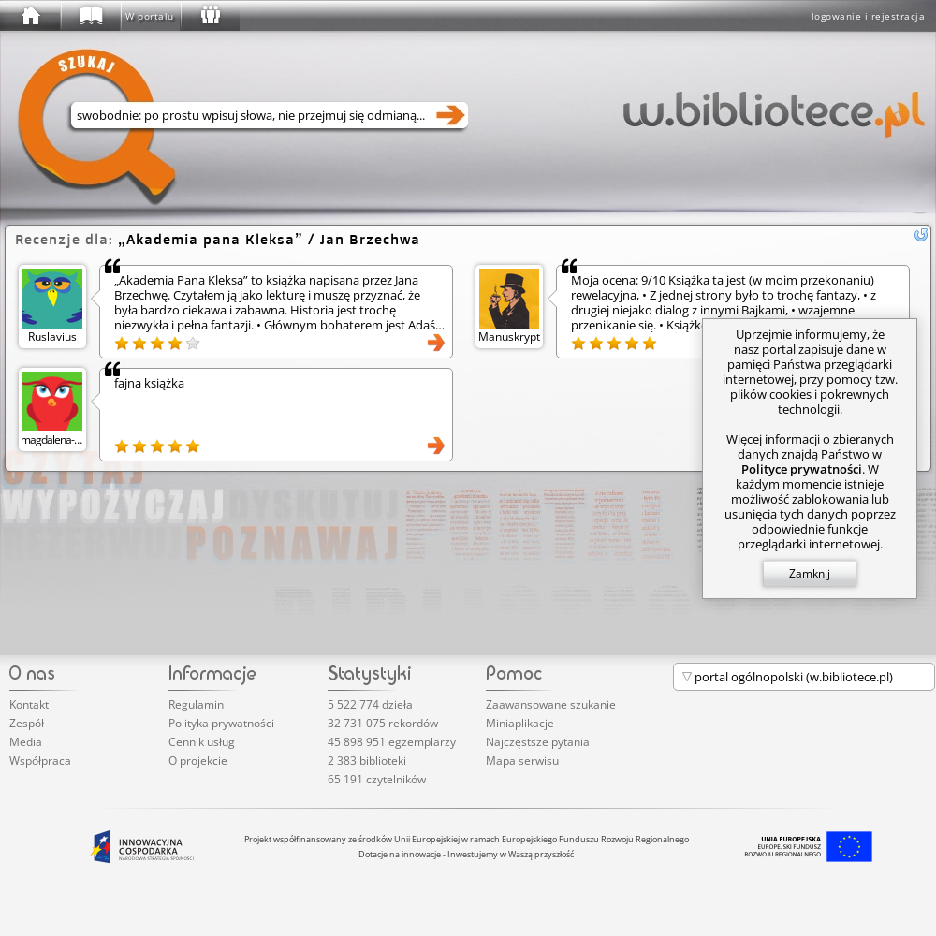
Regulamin (196, 704)
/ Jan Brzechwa (269, 239)
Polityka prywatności (221, 723)
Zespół (26, 723)
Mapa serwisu (522, 760)
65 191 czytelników (377, 779)
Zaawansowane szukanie (551, 704)
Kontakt (29, 704)
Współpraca (40, 760)
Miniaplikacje (520, 723)
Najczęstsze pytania (538, 742)
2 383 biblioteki (367, 760)
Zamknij (809, 573)
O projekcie (197, 760)
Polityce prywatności (801, 469)
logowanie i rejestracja (869, 15)
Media (25, 742)
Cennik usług (201, 742)
